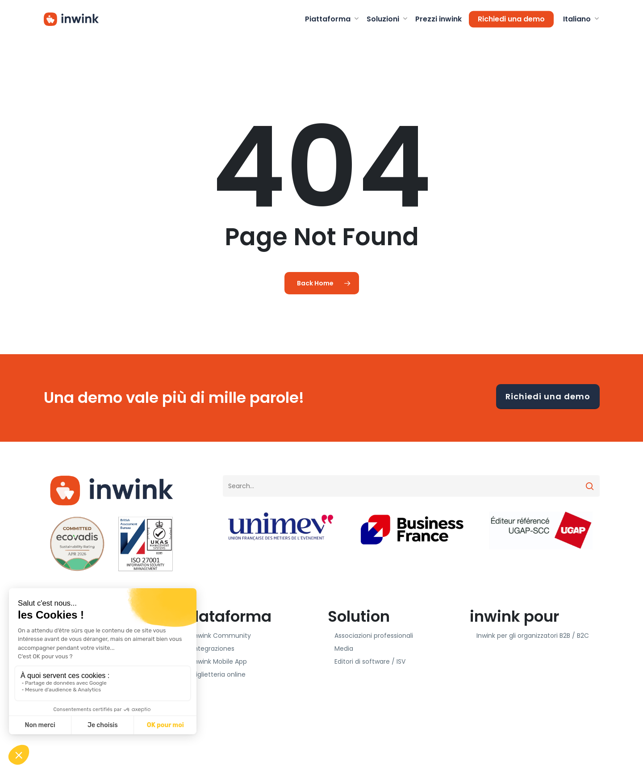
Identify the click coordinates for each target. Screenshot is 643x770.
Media (343, 648)
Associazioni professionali (373, 635)
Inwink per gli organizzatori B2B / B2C (532, 635)
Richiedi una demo (547, 396)
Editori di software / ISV (369, 661)
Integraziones (213, 648)
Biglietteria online (219, 674)
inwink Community (221, 635)
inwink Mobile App (219, 661)
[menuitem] (580, 19)
